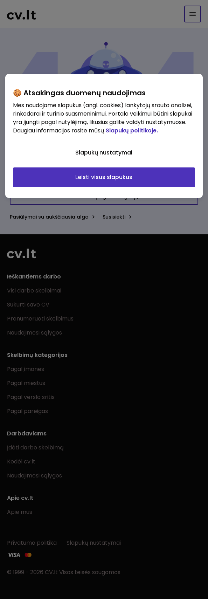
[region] (104, 136)
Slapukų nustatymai (103, 152)
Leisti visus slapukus (103, 177)
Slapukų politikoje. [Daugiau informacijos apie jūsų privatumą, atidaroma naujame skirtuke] (132, 130)
